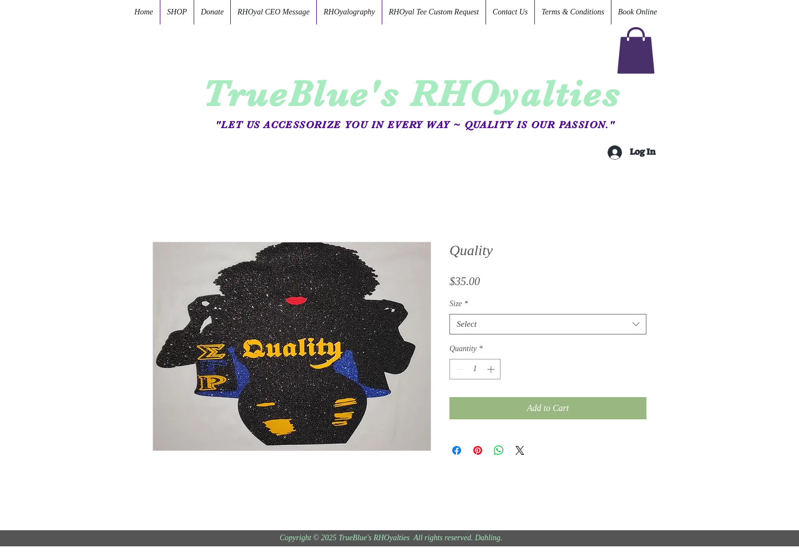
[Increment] (492, 369)
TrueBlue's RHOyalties (411, 94)
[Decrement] (458, 369)
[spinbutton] (475, 369)
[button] (635, 50)
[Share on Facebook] (456, 450)
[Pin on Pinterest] (477, 450)
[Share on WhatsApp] (498, 450)
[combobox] (547, 324)
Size (458, 304)
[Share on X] (520, 450)
